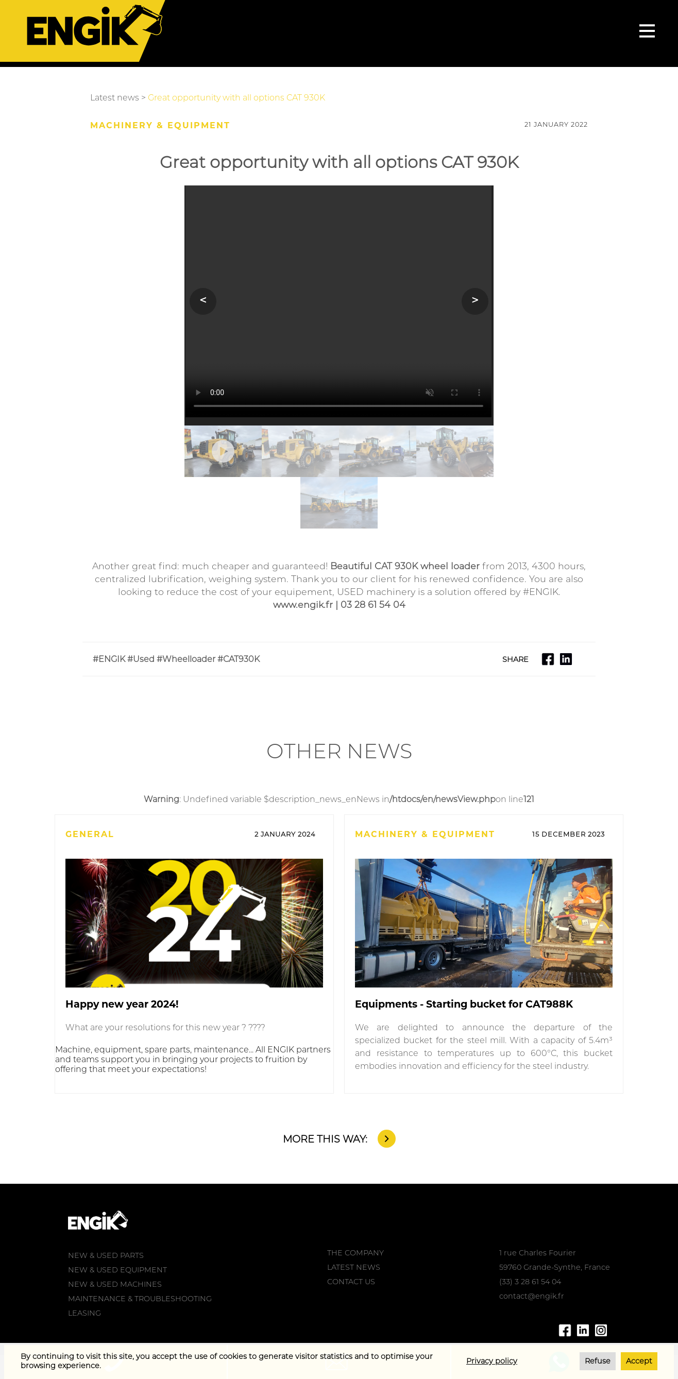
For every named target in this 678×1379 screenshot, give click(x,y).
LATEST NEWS (353, 1267)
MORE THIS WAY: (325, 1139)
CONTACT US (351, 1281)
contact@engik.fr (531, 1296)
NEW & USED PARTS (106, 1255)
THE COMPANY (355, 1252)
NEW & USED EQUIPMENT (117, 1269)
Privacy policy (491, 1361)
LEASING (84, 1313)
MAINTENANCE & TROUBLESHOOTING (140, 1298)
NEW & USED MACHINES (115, 1284)
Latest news (114, 98)
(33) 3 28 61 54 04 (530, 1281)
